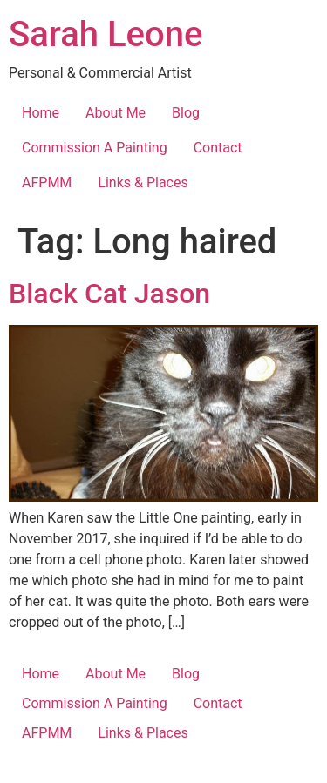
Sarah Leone (105, 34)
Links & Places (142, 182)
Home (40, 113)
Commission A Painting (94, 147)
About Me (115, 113)
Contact (218, 147)
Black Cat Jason (109, 293)
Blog (186, 113)
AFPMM (47, 182)
